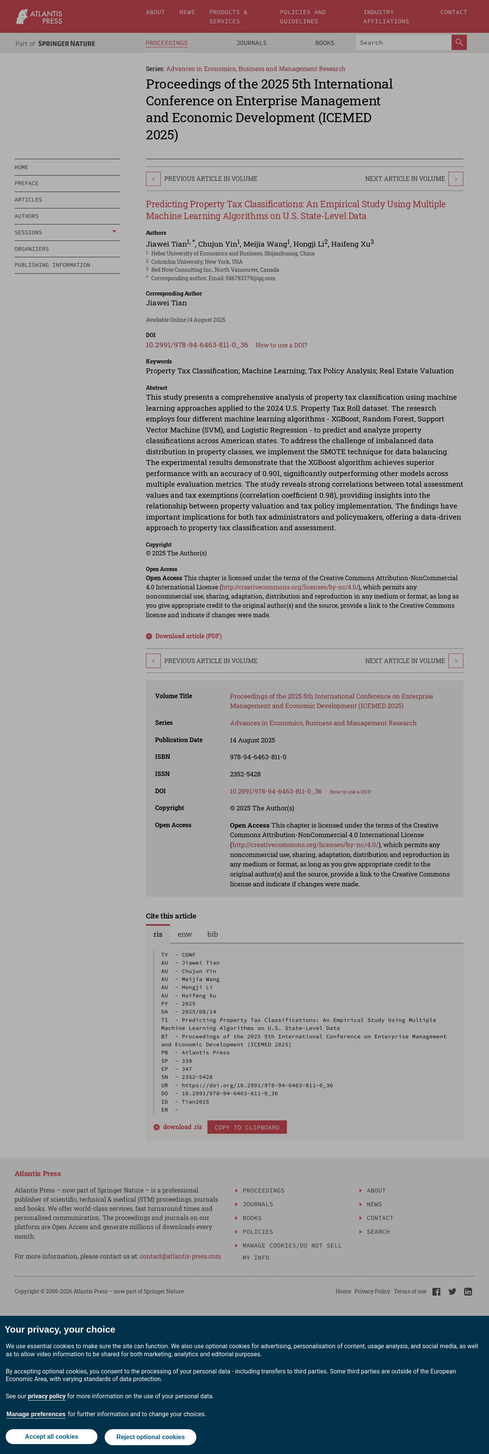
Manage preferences (36, 1415)
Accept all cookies (51, 1438)
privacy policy (47, 1397)
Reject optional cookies (151, 1438)
